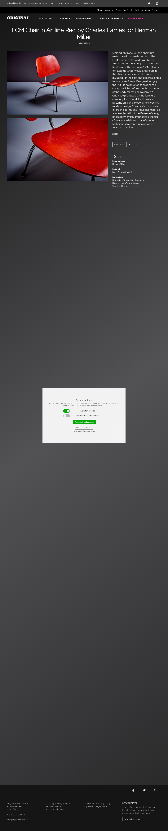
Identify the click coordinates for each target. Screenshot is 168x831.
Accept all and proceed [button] (84, 422)
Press (118, 10)
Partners (139, 10)
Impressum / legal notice (95, 806)
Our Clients (128, 10)
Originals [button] (65, 18)
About (99, 10)
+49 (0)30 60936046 (16, 814)
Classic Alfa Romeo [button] (111, 18)
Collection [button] (47, 18)
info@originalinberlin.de (85, 3)
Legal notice (77, 431)
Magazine (109, 10)
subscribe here (132, 819)
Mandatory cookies (79, 411)
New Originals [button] (85, 18)
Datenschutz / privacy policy (97, 803)
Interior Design (151, 10)
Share (119, 145)
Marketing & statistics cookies (81, 415)
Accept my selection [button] (84, 427)
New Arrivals (135, 18)
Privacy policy (89, 431)
